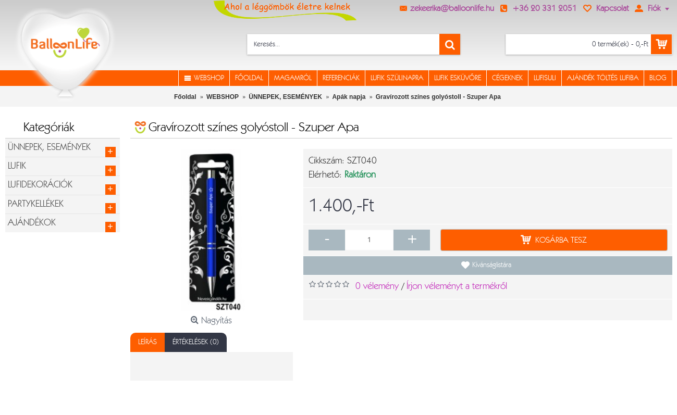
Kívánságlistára (491, 265)
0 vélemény (377, 286)
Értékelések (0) (196, 342)
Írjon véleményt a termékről (457, 286)
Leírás (147, 342)
